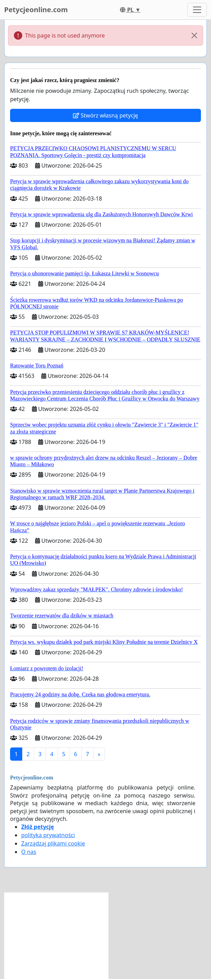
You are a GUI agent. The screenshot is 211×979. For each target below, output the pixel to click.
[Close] (194, 35)
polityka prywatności (48, 835)
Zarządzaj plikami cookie (53, 843)
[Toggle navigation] (197, 10)
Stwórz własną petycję (105, 115)
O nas (28, 852)
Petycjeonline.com (36, 9)
